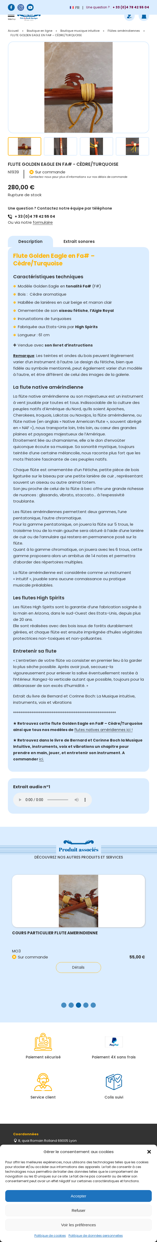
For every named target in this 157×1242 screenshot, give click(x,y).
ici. (41, 759)
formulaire (43, 222)
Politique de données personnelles (96, 1235)
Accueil (13, 31)
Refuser (79, 1210)
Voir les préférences (78, 1225)
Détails (78, 967)
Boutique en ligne (39, 31)
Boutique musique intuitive (80, 31)
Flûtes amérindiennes (124, 31)
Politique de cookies (50, 1235)
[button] (149, 1151)
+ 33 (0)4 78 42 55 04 (35, 216)
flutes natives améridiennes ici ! (103, 729)
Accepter (78, 1196)
